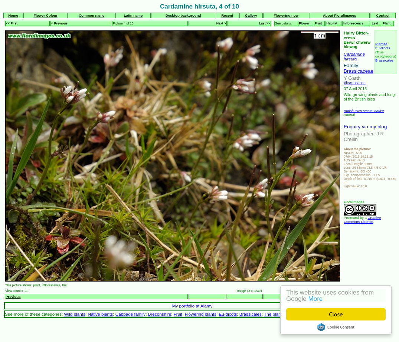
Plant (386, 23)
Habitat (331, 23)
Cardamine (354, 54)
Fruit (318, 23)
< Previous (59, 23)
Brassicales (384, 60)
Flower (304, 23)
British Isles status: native (364, 111)
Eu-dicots (382, 48)
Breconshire (159, 314)
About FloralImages (339, 15)
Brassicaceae (358, 71)
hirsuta (350, 58)
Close (336, 314)
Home (13, 15)
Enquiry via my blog (365, 126)
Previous (13, 297)
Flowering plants (200, 314)
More (315, 298)
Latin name (133, 15)
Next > (221, 23)
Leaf (375, 23)
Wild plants (74, 314)
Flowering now (286, 15)
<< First (11, 23)
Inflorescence (353, 23)
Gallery (251, 15)
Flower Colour (45, 15)
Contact (383, 15)
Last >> (264, 23)
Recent (227, 15)
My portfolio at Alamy (192, 305)
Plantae (381, 44)
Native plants (100, 314)
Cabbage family (130, 314)
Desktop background (183, 15)
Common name (91, 15)
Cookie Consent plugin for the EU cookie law (335, 327)
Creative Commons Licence (362, 220)
